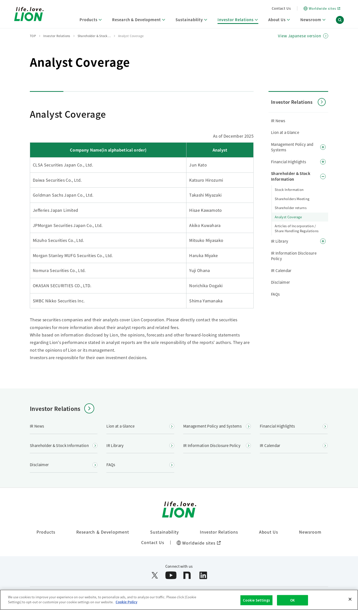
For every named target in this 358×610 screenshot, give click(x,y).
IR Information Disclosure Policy (293, 255)
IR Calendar (281, 270)
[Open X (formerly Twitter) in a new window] (154, 575)
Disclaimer (280, 282)
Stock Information (289, 189)
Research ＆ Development (102, 532)
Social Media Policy (236, 594)
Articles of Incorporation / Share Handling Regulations (296, 228)
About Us (268, 532)
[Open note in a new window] (187, 575)
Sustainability (164, 532)
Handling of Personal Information (183, 594)
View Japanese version (299, 35)
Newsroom (310, 532)
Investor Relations (219, 532)
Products (46, 532)
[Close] (350, 604)
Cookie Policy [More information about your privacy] (126, 606)
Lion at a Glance (285, 132)
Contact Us (281, 8)
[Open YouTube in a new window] (171, 575)
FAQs (275, 294)
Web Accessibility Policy (127, 594)
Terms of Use (89, 594)
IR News (278, 120)
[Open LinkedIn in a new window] (203, 575)
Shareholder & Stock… (94, 36)
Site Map (266, 594)
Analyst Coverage (288, 217)
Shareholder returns (291, 207)
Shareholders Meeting (292, 198)
